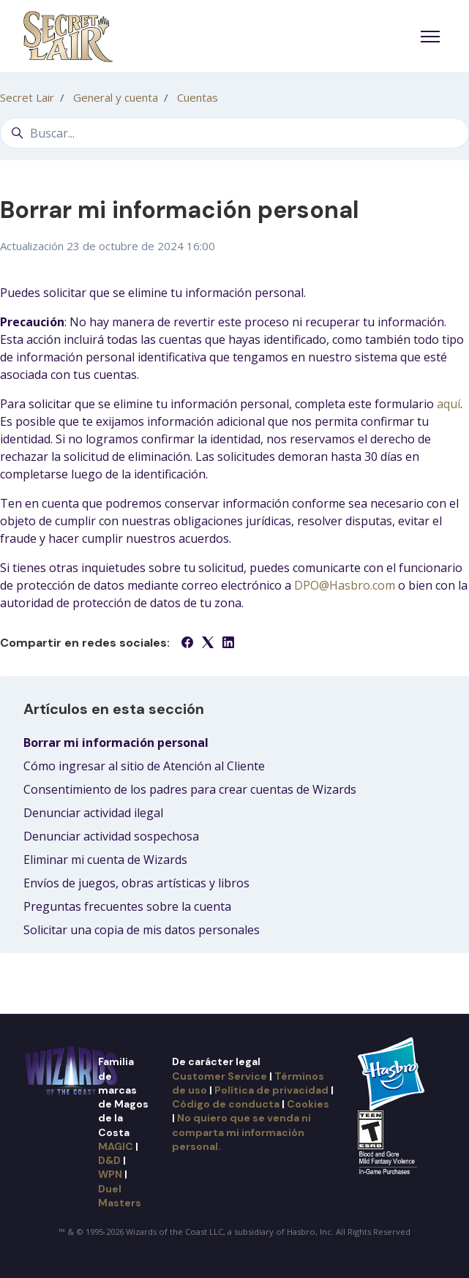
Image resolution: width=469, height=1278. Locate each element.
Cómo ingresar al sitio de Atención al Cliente (144, 766)
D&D (109, 1160)
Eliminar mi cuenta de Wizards (105, 860)
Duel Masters (119, 1195)
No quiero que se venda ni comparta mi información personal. (241, 1132)
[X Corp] (208, 644)
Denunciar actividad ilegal (93, 813)
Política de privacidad (271, 1090)
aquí (448, 404)
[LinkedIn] (228, 644)
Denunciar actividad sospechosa (111, 836)
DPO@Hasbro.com (344, 585)
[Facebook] (187, 644)
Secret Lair (27, 97)
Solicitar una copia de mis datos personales (141, 930)
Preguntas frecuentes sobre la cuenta (127, 906)
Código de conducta (225, 1103)
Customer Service (219, 1076)
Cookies (308, 1103)
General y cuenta (115, 97)
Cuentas (197, 97)
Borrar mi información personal (116, 742)
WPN (110, 1174)
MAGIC (115, 1146)
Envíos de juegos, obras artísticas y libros (136, 883)
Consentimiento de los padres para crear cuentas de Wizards (189, 789)
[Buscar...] (234, 133)
